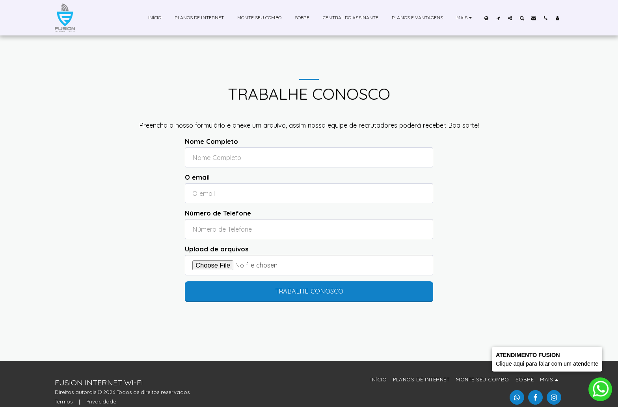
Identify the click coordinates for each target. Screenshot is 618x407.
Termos (64, 401)
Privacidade (101, 401)
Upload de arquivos (217, 249)
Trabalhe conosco (309, 291)
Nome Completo (211, 141)
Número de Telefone (218, 213)
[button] (498, 17)
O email (197, 177)
